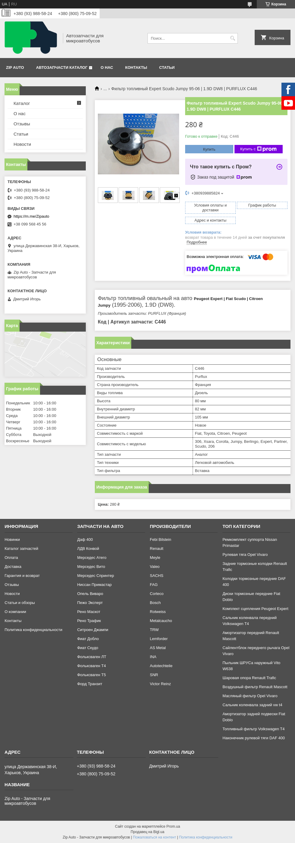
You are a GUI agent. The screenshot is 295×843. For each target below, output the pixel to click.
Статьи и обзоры (20, 602)
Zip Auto (15, 67)
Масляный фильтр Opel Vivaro (250, 696)
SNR (154, 675)
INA (153, 656)
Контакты (136, 67)
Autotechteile (161, 666)
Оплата (11, 557)
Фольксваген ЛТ (91, 656)
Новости (22, 144)
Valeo (155, 566)
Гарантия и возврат (22, 575)
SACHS (156, 575)
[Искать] (232, 38)
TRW (154, 629)
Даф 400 (85, 539)
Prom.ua (173, 826)
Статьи (167, 67)
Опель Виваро (90, 593)
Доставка (13, 566)
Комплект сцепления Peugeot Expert (255, 608)
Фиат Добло (88, 638)
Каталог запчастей (21, 548)
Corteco (157, 593)
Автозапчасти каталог (62, 67)
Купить (209, 149)
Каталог (22, 103)
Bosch (155, 602)
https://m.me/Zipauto (31, 216)
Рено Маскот (88, 611)
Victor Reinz (160, 684)
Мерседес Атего (91, 557)
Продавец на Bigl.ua (147, 832)
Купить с (258, 149)
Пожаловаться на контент (154, 837)
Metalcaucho (161, 620)
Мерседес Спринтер (95, 575)
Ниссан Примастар (94, 584)
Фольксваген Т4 (91, 666)
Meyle (155, 557)
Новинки (12, 539)
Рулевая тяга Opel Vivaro (245, 554)
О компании (15, 611)
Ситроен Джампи (92, 629)
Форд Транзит (89, 684)
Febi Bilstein (160, 539)
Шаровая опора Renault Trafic (249, 678)
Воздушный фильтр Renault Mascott (254, 687)
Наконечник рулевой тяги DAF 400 (253, 738)
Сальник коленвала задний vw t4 (252, 705)
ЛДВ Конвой (88, 548)
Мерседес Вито (91, 566)
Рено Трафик (89, 620)
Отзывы (22, 123)
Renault (156, 548)
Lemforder (159, 638)
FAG (154, 584)
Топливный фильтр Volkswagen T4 (253, 729)
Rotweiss (158, 611)
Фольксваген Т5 (91, 675)
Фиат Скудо (87, 647)
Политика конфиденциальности (33, 629)
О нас (107, 67)
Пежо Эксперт (90, 602)
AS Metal (158, 647)
